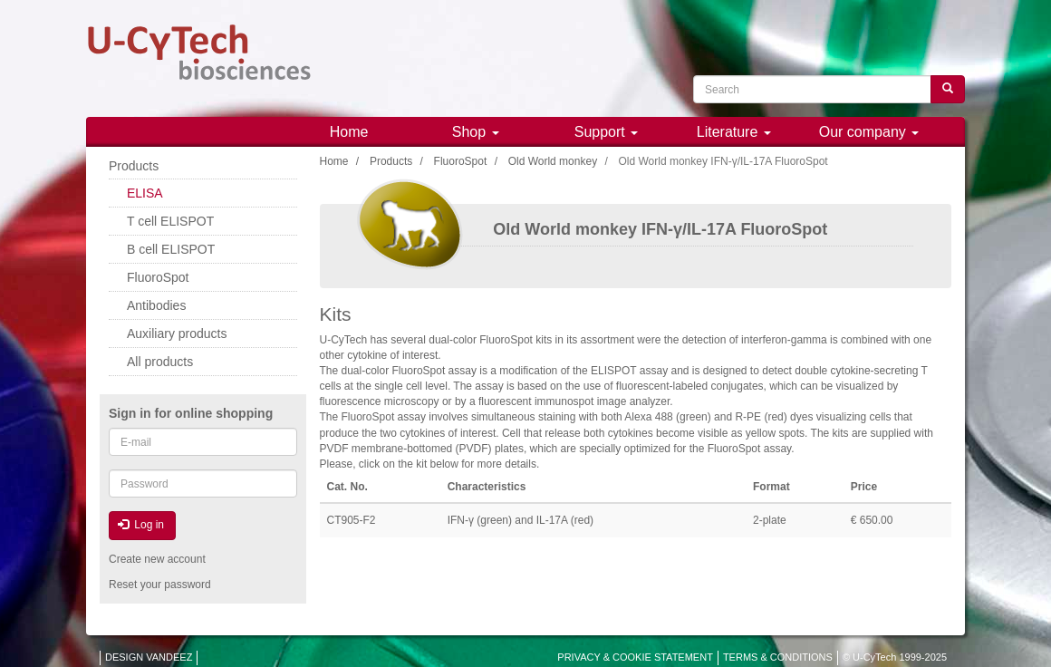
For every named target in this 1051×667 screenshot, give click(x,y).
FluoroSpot (460, 161)
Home (349, 132)
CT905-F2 (351, 520)
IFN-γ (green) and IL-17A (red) (520, 520)
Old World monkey (552, 161)
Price (864, 486)
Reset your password (160, 584)
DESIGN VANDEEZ (148, 657)
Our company (869, 132)
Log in (141, 524)
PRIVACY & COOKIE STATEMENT (635, 657)
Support (606, 132)
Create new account (157, 559)
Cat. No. (347, 486)
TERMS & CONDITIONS (778, 657)
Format (771, 486)
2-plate (769, 520)
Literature (734, 132)
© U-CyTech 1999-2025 (895, 657)
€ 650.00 (872, 520)
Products (391, 161)
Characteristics (487, 486)
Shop (475, 132)
